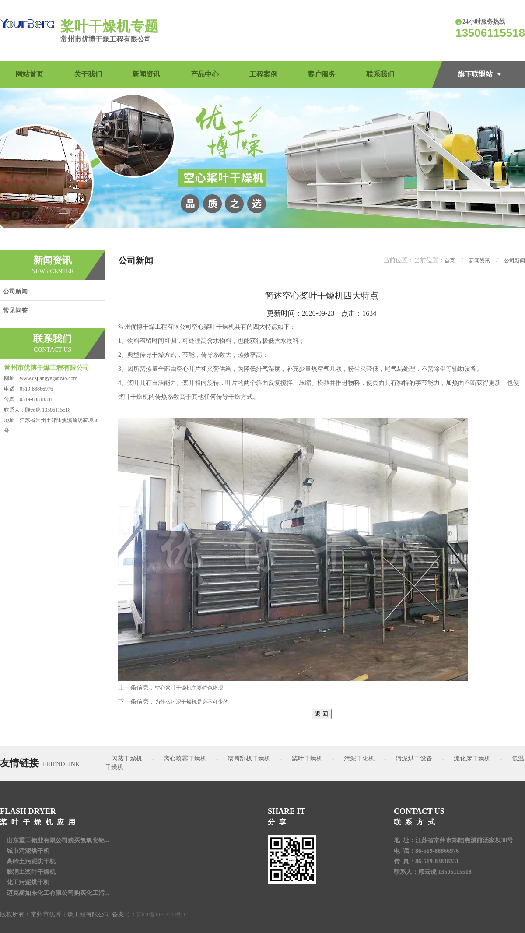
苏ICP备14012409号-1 (161, 915)
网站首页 (29, 74)
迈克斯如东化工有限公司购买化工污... (58, 893)
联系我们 (380, 74)
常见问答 (15, 310)
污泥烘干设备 (414, 758)
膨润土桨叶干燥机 (31, 872)
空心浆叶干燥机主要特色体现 (189, 688)
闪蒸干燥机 (127, 758)
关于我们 (88, 74)
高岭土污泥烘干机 (31, 861)
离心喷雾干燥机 (185, 758)
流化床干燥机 (472, 758)
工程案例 (263, 74)
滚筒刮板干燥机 (249, 758)
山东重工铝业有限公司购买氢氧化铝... (58, 840)
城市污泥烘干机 (28, 851)
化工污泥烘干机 (28, 882)
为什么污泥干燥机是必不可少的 (191, 702)
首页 (449, 260)
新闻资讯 (146, 74)
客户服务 (322, 74)
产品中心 (205, 74)
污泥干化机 (359, 758)
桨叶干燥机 (307, 758)
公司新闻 (15, 291)
